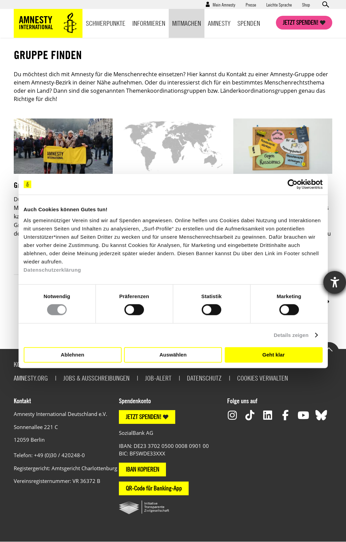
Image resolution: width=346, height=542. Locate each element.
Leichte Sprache (279, 4)
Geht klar (273, 355)
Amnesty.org (31, 378)
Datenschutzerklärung (52, 269)
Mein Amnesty (224, 4)
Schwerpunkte (105, 23)
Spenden (248, 23)
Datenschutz (204, 378)
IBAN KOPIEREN (142, 469)
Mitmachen (186, 23)
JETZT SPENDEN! (143, 416)
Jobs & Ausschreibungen (96, 378)
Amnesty (219, 23)
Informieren (148, 23)
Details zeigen (291, 335)
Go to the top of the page (329, 349)
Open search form (325, 4)
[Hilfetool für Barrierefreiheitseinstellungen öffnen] (334, 282)
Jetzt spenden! (301, 22)
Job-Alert (158, 378)
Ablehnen (72, 355)
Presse (251, 4)
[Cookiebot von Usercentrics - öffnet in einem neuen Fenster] (293, 184)
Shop (306, 4)
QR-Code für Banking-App (154, 488)
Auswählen (173, 355)
